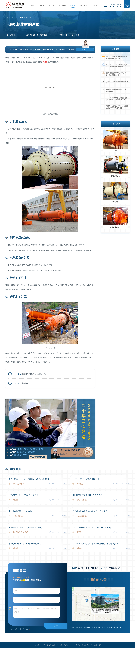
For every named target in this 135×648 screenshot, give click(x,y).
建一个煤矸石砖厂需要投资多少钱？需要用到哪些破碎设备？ (116, 66)
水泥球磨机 (115, 202)
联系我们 (94, 6)
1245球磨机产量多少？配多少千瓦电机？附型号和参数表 (96, 544)
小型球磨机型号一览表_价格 (20, 511)
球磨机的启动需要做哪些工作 (33, 374)
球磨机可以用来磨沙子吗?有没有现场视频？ (117, 90)
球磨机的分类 (27, 383)
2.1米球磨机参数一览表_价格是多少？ (24, 495)
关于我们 (41, 6)
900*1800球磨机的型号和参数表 (85, 479)
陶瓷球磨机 (115, 176)
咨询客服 (85, 49)
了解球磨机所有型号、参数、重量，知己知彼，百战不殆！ (116, 74)
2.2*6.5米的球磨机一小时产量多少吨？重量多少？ (93, 527)
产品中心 (52, 6)
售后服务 (83, 6)
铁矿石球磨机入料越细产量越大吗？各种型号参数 (29, 479)
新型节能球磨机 (115, 227)
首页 (32, 6)
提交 (56, 626)
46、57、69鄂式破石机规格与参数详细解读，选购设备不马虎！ (116, 99)
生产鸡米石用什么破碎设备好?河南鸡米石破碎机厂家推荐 (117, 57)
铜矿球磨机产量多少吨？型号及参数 (87, 495)
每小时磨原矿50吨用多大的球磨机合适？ (25, 544)
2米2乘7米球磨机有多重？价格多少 (117, 82)
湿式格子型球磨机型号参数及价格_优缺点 (26, 527)
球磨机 (45, 62)
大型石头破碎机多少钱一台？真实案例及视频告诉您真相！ (117, 107)
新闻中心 (73, 6)
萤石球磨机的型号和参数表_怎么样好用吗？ (90, 511)
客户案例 (62, 6)
